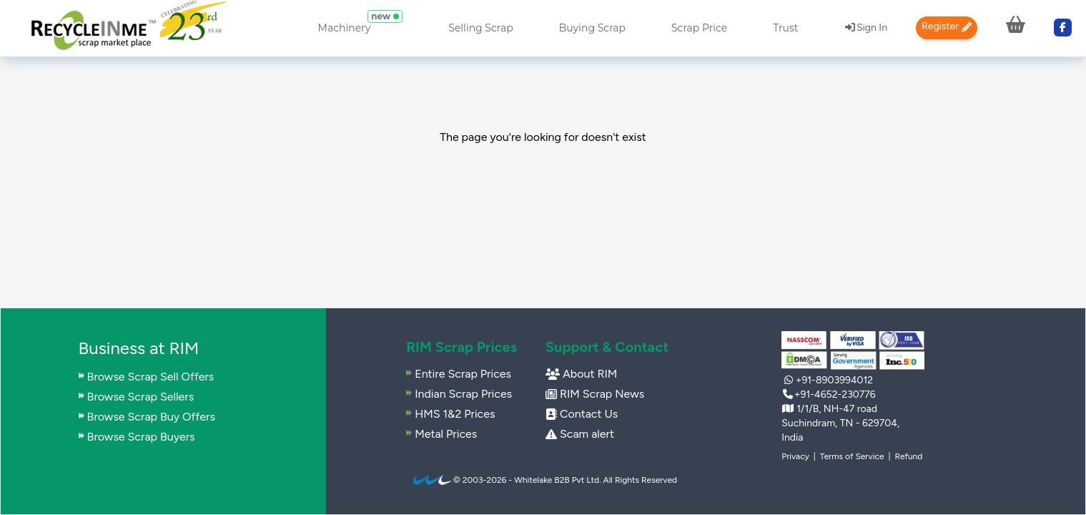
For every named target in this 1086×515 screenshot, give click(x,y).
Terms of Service (852, 456)
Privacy (795, 456)
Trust (785, 27)
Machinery (344, 27)
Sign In (865, 27)
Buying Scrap (592, 27)
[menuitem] (128, 28)
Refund (908, 456)
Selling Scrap (480, 27)
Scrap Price (699, 27)
